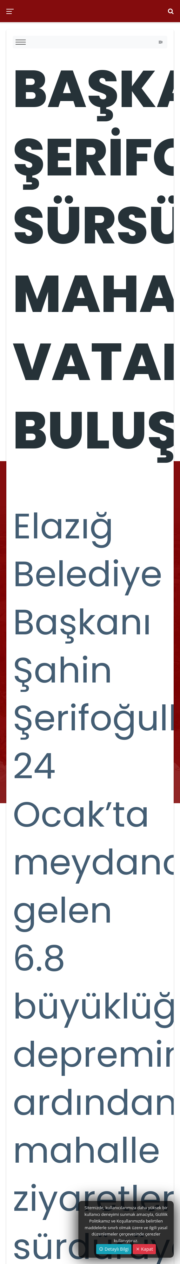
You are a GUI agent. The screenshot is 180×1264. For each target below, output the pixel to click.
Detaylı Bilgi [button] (114, 1249)
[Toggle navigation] (160, 42)
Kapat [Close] (144, 1249)
